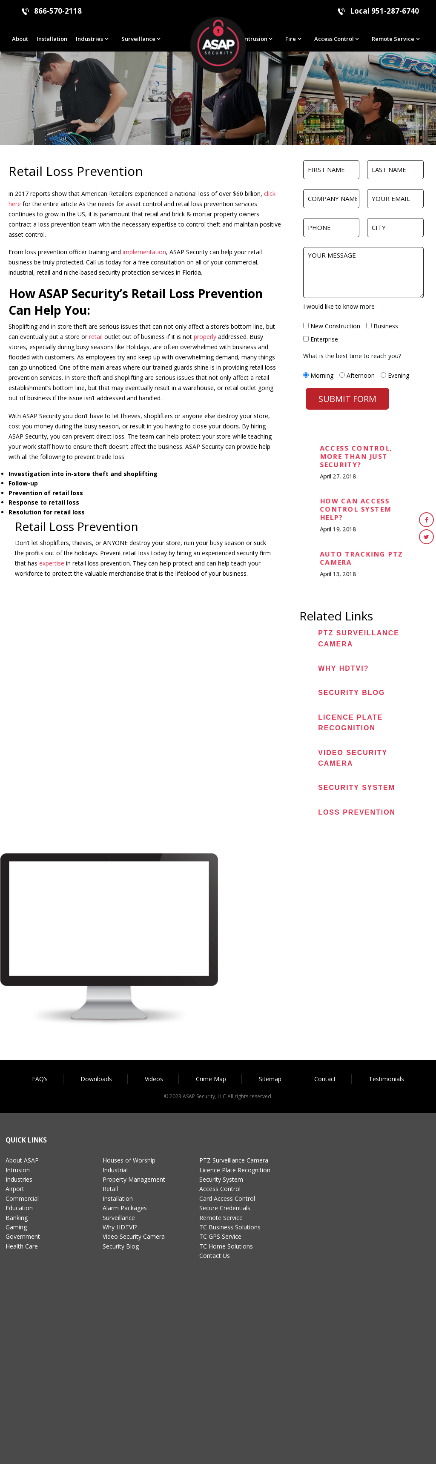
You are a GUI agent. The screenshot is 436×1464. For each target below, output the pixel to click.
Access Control (334, 39)
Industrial (115, 1170)
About (20, 39)
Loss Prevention (357, 812)
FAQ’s (40, 1079)
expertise (51, 563)
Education (19, 1208)
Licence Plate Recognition (234, 1170)
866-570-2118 (58, 11)
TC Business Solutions (230, 1227)
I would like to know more (339, 306)
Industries (89, 39)
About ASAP (22, 1160)
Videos (154, 1079)
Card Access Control (227, 1198)
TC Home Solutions (226, 1246)
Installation (52, 39)
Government (23, 1236)
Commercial (22, 1198)
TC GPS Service (220, 1236)
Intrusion (255, 39)
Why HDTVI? (343, 668)
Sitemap (270, 1079)
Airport (15, 1189)
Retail (110, 1189)
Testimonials (386, 1079)
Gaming (16, 1227)
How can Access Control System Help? (356, 509)
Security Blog (351, 692)
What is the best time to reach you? (352, 356)
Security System (356, 787)
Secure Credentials (224, 1208)
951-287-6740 (395, 11)
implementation (144, 252)
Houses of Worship (129, 1160)
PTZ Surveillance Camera (233, 1160)
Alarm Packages (125, 1208)
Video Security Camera (134, 1236)
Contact (325, 1079)
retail (96, 337)
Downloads (96, 1079)
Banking (17, 1218)
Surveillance (138, 39)
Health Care (22, 1246)
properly (204, 337)
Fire (290, 39)
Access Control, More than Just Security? (357, 456)
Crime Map (211, 1079)
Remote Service (393, 39)
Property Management (134, 1179)
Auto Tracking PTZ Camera (362, 559)
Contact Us (214, 1256)
